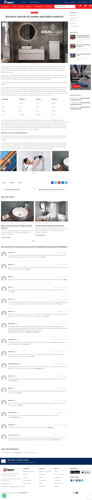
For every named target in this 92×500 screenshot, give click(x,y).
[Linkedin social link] (62, 185)
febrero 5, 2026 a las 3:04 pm (60, 303)
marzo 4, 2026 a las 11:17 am (61, 380)
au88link (10, 404)
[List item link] (30, 477)
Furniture (72, 23)
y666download (12, 416)
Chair (4, 185)
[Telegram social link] (66, 185)
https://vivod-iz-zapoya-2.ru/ (33, 336)
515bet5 (10, 303)
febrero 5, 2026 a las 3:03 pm (60, 291)
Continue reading (6, 241)
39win (9, 291)
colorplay (10, 355)
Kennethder (11, 327)
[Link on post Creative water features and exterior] (51, 215)
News (20, 185)
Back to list (34, 192)
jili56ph (10, 268)
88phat (10, 392)
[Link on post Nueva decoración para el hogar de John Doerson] (17, 215)
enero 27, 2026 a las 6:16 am (61, 256)
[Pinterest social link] (59, 185)
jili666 (10, 281)
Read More (76, 89)
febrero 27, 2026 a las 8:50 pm (60, 343)
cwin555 (10, 256)
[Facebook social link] (52, 185)
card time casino (13, 439)
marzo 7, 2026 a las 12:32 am (61, 429)
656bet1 (10, 315)
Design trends (74, 21)
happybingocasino (13, 368)
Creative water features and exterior (49, 230)
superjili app (11, 343)
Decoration (3, 227)
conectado (16, 456)
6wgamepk (11, 429)
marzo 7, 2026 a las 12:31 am (61, 416)
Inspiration (34, 15)
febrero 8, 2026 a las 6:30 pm (60, 327)
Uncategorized (74, 29)
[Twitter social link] (55, 185)
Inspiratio (12, 185)
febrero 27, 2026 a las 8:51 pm (60, 368)
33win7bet (11, 380)
